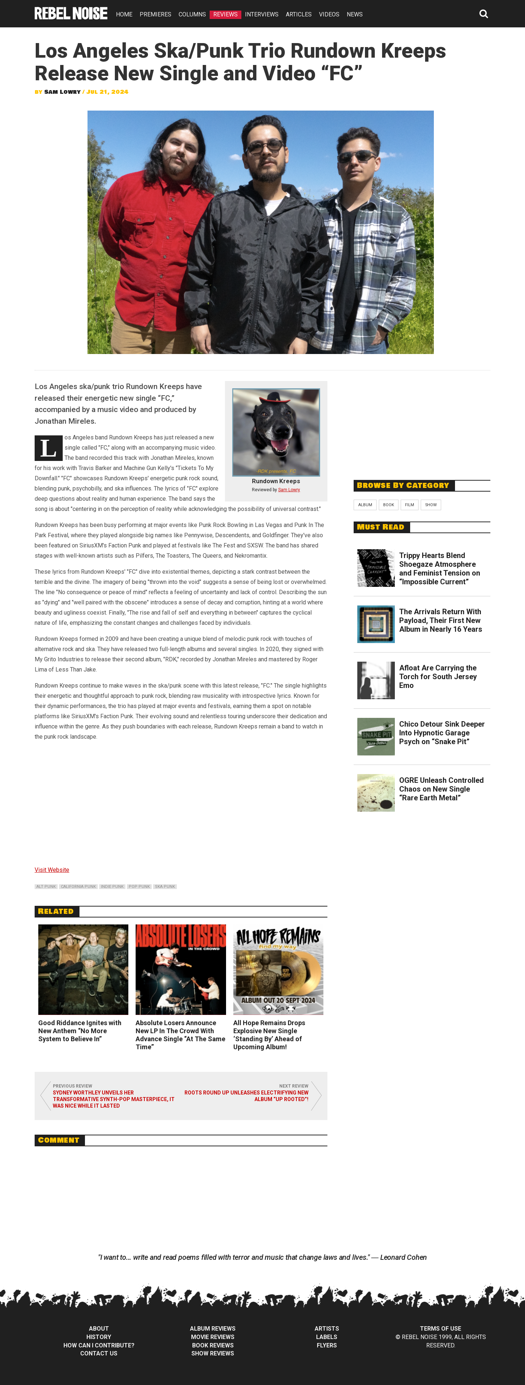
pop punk (139, 886)
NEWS (355, 14)
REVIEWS (225, 14)
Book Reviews (213, 1345)
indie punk (112, 886)
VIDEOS (329, 14)
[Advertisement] (422, 421)
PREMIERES (155, 14)
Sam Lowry (62, 92)
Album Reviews (213, 1328)
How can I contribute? (99, 1345)
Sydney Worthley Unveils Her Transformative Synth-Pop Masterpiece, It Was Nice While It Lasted (114, 1099)
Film (409, 505)
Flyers (327, 1345)
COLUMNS (192, 14)
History (98, 1337)
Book (388, 505)
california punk (78, 886)
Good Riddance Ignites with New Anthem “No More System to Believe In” (79, 1031)
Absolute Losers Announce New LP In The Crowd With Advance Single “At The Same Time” (180, 1035)
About (99, 1328)
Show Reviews (212, 1353)
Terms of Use (440, 1328)
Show (431, 505)
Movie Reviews (212, 1337)
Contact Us (98, 1353)
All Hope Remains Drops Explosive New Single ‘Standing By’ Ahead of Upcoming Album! (269, 1035)
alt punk (46, 886)
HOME (124, 14)
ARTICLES (299, 14)
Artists (327, 1328)
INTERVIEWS (262, 14)
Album (365, 505)
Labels (326, 1337)
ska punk (165, 886)
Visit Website (52, 869)
